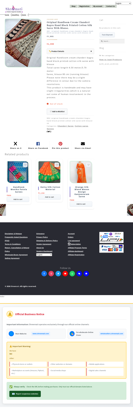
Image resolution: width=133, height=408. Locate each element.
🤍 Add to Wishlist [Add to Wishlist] (57, 111)
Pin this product (60, 149)
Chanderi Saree (66, 126)
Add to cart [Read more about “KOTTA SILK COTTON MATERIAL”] (49, 198)
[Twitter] (58, 274)
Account (71, 235)
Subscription (74, 245)
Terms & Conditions (13, 245)
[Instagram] (51, 274)
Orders (70, 238)
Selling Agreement (12, 259)
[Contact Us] (86, 274)
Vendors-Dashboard (44, 252)
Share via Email (83, 149)
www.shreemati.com (41, 335)
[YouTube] (65, 274)
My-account (97, 6)
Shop (73, 6)
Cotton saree (81, 126)
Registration (84, 6)
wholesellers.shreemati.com (112, 335)
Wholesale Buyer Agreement (16, 256)
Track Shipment (107, 35)
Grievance (40, 235)
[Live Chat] (79, 274)
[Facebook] (44, 274)
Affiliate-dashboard (75, 252)
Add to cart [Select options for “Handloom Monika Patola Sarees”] (18, 200)
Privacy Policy (42, 238)
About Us (40, 249)
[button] (38, 22)
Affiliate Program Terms (77, 249)
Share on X (16, 149)
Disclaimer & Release (13, 235)
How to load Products (110, 60)
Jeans (25, 14)
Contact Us (110, 6)
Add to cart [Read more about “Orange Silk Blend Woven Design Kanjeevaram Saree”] (81, 205)
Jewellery (17, 14)
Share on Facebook (38, 149)
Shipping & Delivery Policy (47, 242)
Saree (8, 14)
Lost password (74, 242)
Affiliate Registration (76, 256)
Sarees (50, 129)
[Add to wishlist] (25, 166)
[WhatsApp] (72, 274)
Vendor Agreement (43, 245)
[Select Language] (44, 255)
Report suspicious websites (25, 395)
